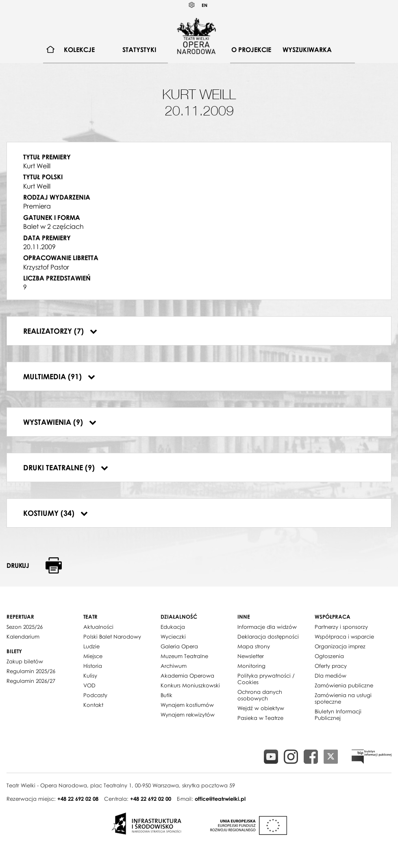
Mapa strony (253, 646)
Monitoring (251, 666)
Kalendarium (23, 636)
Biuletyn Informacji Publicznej (338, 714)
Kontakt (93, 705)
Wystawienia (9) (59, 421)
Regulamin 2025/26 (31, 671)
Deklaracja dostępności (268, 636)
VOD (89, 685)
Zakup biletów (25, 661)
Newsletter (250, 656)
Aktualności (98, 627)
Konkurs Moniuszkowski (190, 685)
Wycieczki (173, 636)
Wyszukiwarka (307, 50)
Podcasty (95, 695)
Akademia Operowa (187, 675)
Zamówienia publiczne (344, 685)
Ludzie (91, 646)
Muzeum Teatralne (184, 656)
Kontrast (192, 5)
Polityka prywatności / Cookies (266, 678)
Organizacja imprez (340, 646)
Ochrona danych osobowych (259, 695)
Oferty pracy (331, 666)
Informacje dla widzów (267, 627)
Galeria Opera (179, 646)
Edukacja (173, 627)
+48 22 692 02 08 (77, 798)
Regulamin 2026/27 (31, 681)
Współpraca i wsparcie (344, 636)
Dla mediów (330, 675)
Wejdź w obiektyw (260, 708)
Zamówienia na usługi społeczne (343, 698)
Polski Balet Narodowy (112, 636)
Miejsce (92, 656)
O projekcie (251, 50)
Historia (92, 666)
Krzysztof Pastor (46, 267)
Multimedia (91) (59, 376)
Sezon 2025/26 (25, 627)
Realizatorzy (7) (60, 330)
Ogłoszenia (329, 656)
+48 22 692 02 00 (150, 798)
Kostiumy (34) (55, 513)
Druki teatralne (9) (65, 467)
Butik (166, 695)
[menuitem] (50, 49)
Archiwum (174, 666)
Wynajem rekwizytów (188, 714)
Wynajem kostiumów (187, 705)
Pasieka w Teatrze (260, 718)
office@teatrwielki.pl (220, 798)
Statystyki (139, 50)
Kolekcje (79, 50)
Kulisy (90, 675)
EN (204, 5)
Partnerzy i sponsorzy (341, 627)
